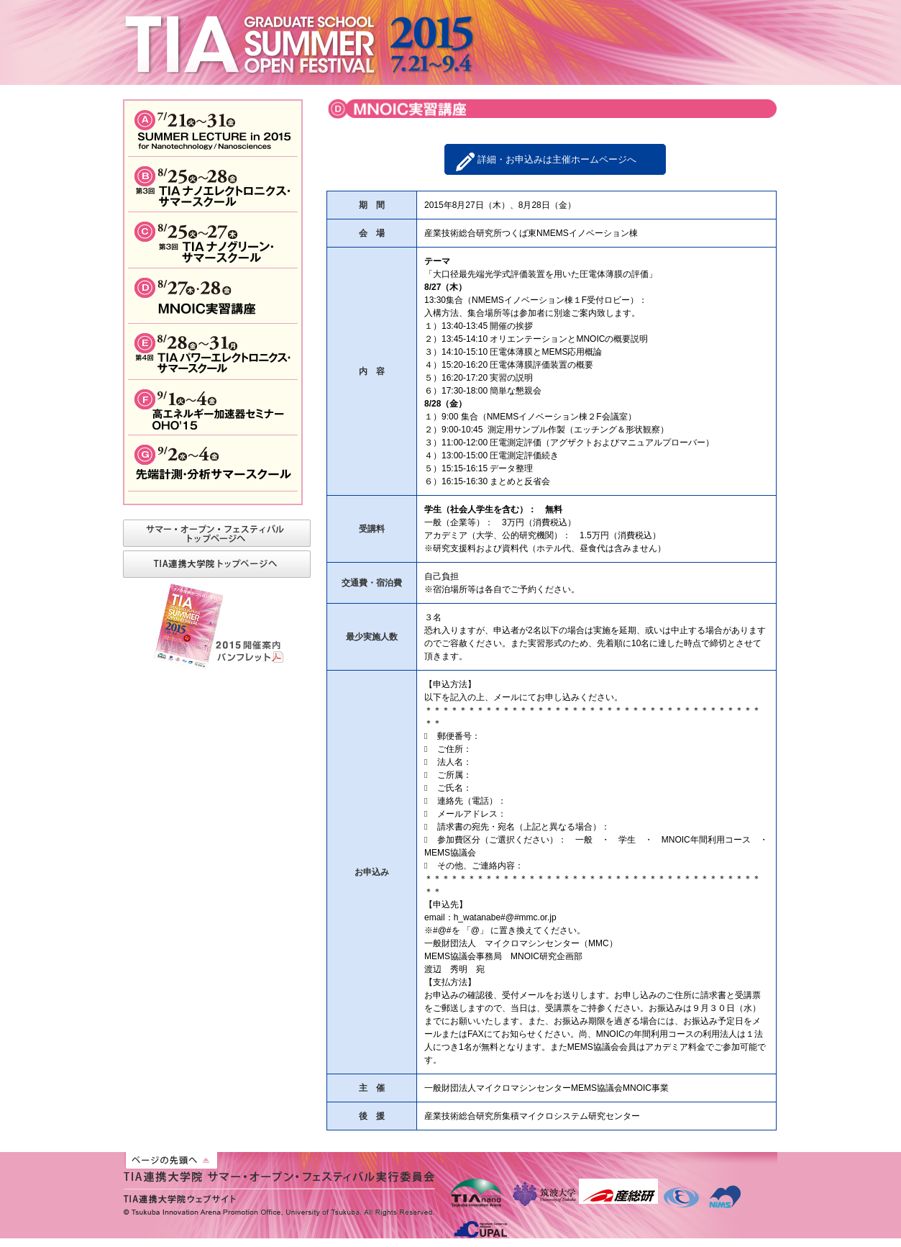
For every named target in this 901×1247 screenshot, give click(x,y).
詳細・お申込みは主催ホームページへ (556, 159)
